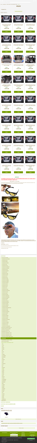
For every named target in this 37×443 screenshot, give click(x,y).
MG (2, 350)
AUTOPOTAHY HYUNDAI (5, 281)
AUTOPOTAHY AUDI (4, 260)
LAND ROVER (4, 380)
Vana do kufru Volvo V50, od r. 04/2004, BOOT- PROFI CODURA (18, 165)
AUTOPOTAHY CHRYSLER (5, 268)
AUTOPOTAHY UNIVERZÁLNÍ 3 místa (6, 335)
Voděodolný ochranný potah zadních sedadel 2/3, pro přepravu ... (30, 65)
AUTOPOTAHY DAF (4, 272)
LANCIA (3, 395)
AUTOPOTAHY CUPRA (5, 273)
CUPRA (3, 374)
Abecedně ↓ (2, 12)
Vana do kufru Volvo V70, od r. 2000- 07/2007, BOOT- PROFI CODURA (30, 146)
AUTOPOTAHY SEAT (4, 314)
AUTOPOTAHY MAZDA (5, 294)
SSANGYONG (4, 399)
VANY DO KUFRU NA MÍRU (5, 341)
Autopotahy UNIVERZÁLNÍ (5, 402)
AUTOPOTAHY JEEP (4, 286)
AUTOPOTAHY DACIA (5, 269)
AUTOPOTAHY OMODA (5, 303)
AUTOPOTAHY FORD (5, 277)
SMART (3, 372)
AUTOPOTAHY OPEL (5, 299)
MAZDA (3, 347)
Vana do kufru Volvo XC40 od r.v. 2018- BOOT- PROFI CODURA (18, 45)
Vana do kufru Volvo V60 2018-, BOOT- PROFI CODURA (30, 25)
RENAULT (3, 376)
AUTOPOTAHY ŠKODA (5, 318)
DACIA (3, 351)
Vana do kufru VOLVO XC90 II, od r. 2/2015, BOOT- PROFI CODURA (6, 126)
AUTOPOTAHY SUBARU (5, 315)
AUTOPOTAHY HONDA (5, 278)
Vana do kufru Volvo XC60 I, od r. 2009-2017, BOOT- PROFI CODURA (6, 146)
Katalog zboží (23, 434)
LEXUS (3, 396)
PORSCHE (3, 367)
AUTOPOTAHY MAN (4, 293)
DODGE (3, 391)
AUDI (2, 362)
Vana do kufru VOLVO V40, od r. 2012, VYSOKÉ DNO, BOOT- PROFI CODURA (18, 86)
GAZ (2, 392)
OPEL (3, 358)
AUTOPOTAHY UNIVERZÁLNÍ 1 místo (6, 332)
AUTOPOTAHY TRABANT (5, 322)
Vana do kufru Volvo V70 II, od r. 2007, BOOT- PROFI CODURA (18, 145)
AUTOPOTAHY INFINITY (5, 282)
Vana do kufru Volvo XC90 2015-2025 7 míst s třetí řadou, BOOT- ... (6, 25)
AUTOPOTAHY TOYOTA (5, 323)
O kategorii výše (3, 9)
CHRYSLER (3, 388)
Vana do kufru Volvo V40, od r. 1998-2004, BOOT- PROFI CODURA (30, 166)
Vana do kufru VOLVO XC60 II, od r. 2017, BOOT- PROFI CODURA (30, 105)
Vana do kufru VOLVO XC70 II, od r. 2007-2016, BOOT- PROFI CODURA (6, 106)
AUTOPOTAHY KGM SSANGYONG (6, 307)
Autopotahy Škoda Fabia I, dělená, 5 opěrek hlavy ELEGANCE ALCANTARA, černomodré (6, 410)
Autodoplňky (3, 338)
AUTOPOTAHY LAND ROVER (6, 290)
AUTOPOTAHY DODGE (5, 274)
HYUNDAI (3, 354)
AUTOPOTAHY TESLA (5, 265)
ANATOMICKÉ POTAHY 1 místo (6, 331)
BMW (3, 383)
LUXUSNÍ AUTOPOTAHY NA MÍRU (6, 328)
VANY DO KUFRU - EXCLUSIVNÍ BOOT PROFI (7, 342)
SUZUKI (3, 349)
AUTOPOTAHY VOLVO (5, 324)
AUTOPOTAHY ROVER (5, 306)
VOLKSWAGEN (4, 379)
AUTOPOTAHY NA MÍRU (5, 257)
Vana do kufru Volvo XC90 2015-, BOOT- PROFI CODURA (18, 25)
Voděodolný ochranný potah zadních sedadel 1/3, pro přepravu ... (6, 86)
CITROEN (3, 384)
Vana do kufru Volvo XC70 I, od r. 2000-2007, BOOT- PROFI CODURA (30, 126)
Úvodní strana (23, 433)
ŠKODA (3, 371)
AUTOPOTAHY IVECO (5, 285)
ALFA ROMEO (4, 355)
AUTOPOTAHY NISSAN (5, 298)
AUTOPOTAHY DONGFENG (5, 311)
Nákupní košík (23, 435)
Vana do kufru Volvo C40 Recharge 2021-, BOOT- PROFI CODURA (6, 45)
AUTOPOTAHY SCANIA (5, 310)
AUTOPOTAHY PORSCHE (5, 302)
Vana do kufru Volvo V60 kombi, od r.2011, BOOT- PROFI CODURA (6, 166)
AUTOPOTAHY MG (4, 264)
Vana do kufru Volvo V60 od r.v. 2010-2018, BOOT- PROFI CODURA (30, 45)
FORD (3, 375)
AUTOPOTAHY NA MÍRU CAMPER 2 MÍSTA (7, 336)
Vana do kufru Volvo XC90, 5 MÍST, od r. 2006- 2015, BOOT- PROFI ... (18, 126)
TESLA (3, 345)
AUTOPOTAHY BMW (5, 261)
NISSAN (3, 387)
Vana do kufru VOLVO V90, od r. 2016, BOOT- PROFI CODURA (18, 105)
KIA (2, 366)
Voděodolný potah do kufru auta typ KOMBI (6, 65)
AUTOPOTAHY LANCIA (5, 289)
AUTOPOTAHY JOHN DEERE (6, 319)
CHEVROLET (3, 363)
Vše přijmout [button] (31, 438)
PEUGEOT (3, 359)
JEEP (3, 346)
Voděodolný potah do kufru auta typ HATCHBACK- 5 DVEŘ (18, 65)
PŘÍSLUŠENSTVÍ (4, 400)
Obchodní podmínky (23, 436)
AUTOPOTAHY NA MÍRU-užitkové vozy (7, 327)
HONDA (3, 370)
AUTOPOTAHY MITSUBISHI (5, 297)
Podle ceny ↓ (5, 12)
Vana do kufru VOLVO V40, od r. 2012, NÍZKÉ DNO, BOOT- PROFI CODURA (30, 86)
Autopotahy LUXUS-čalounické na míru (8, 404)
